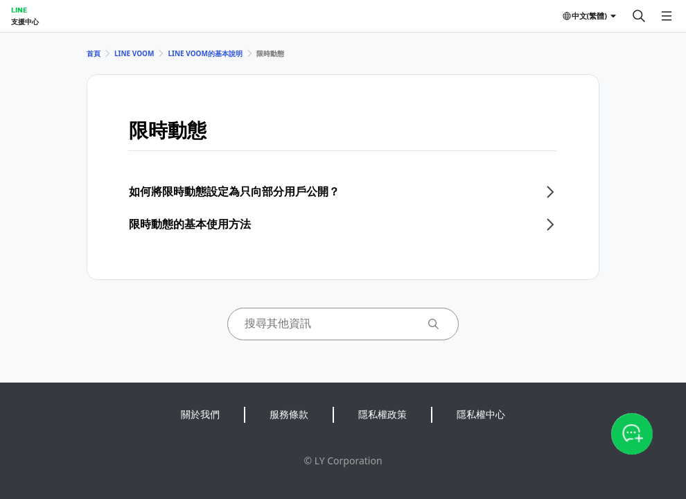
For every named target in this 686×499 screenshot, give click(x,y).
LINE (19, 10)
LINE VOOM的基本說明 (205, 53)
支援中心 (25, 21)
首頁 (93, 53)
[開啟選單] (666, 16)
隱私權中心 (481, 414)
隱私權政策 (382, 414)
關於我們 (200, 414)
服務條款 (289, 414)
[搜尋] (639, 16)
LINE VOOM (134, 53)
